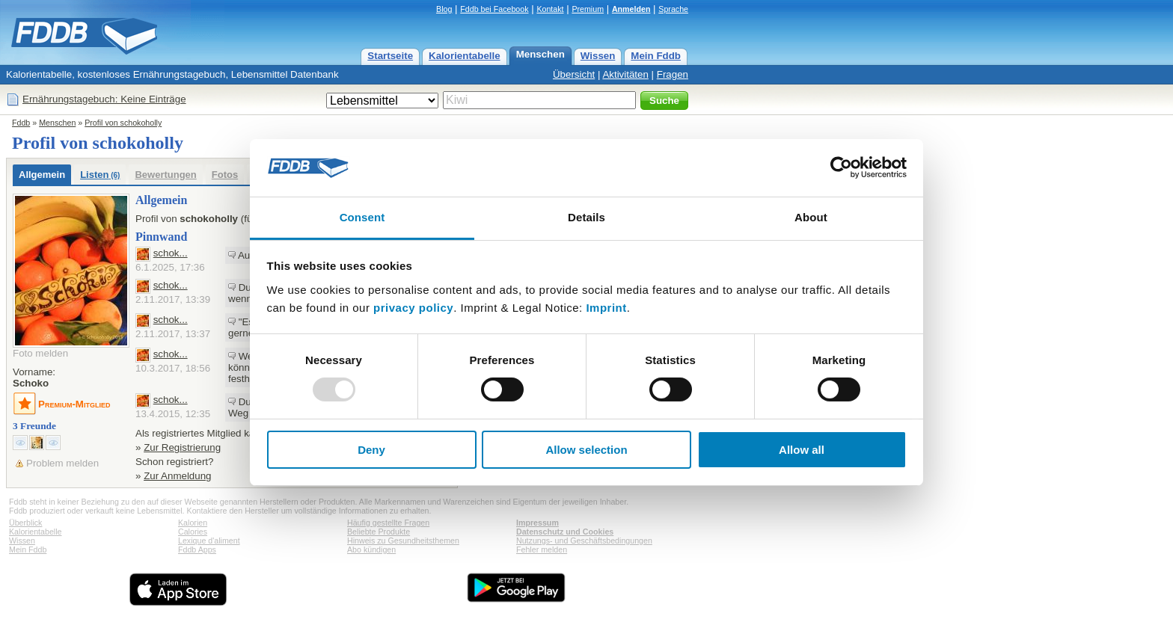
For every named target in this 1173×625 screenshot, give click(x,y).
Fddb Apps (197, 549)
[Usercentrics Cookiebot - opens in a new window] (841, 167)
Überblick (25, 522)
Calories (192, 531)
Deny (371, 449)
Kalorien (192, 522)
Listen (100, 174)
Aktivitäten (625, 74)
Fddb (21, 122)
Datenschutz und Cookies (564, 531)
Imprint (606, 307)
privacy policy (413, 307)
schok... (170, 253)
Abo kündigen (371, 549)
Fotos (225, 174)
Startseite (390, 55)
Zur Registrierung (182, 447)
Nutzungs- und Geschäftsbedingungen (584, 540)
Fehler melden (541, 549)
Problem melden (62, 463)
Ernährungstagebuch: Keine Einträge (104, 99)
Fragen (672, 74)
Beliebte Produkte (378, 531)
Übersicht (574, 74)
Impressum (537, 522)
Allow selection (586, 449)
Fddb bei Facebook (494, 8)
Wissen (598, 55)
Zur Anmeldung (177, 475)
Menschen (540, 54)
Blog (444, 8)
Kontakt (549, 8)
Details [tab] (586, 217)
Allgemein (42, 174)
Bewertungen (165, 174)
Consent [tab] (362, 217)
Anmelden (631, 8)
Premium (588, 8)
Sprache (673, 8)
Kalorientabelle (464, 55)
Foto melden (40, 353)
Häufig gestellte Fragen (388, 522)
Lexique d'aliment (209, 540)
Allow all (801, 449)
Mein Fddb (656, 55)
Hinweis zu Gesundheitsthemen (403, 540)
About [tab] (810, 217)
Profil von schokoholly (123, 122)
